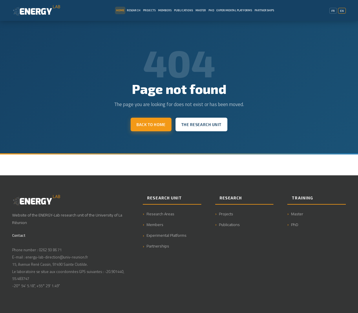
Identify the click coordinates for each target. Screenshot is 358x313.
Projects (149, 10)
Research (133, 10)
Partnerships (264, 10)
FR (333, 10)
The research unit (201, 124)
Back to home (151, 124)
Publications (183, 10)
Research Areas (160, 214)
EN (342, 10)
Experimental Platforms (234, 10)
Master (201, 10)
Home (120, 10)
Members (164, 10)
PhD (211, 10)
